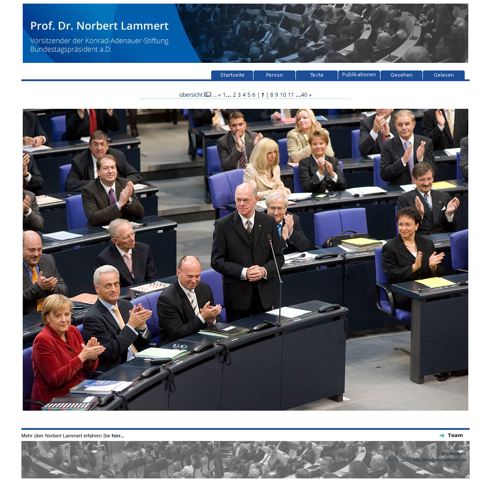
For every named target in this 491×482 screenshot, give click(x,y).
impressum (454, 453)
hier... (117, 435)
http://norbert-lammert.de (440, 459)
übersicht (196, 95)
